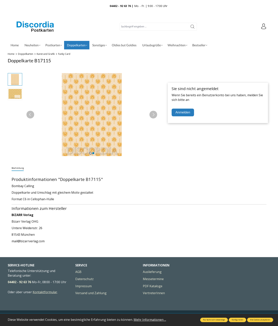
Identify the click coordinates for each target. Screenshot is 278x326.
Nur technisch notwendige (214, 320)
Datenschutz (84, 279)
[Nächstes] (153, 114)
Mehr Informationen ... (150, 320)
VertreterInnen (154, 293)
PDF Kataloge (152, 286)
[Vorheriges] (30, 114)
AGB (78, 272)
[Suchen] (192, 26)
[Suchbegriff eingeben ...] (154, 26)
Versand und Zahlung (91, 293)
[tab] (18, 168)
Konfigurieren (237, 320)
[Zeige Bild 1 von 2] (90, 153)
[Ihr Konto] (263, 27)
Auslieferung (152, 272)
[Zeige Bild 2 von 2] (93, 153)
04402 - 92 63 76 (19, 282)
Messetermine (153, 279)
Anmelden (182, 112)
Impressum (83, 286)
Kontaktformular (45, 292)
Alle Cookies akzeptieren (260, 320)
